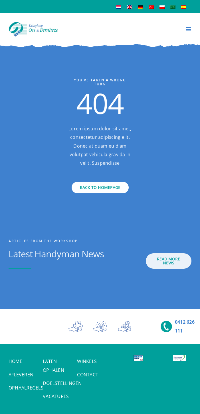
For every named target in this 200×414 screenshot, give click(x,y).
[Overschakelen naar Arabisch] (172, 7)
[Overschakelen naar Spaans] (183, 7)
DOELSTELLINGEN (62, 383)
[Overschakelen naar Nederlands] (118, 7)
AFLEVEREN (21, 375)
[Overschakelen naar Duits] (140, 7)
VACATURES (56, 396)
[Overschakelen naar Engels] (129, 7)
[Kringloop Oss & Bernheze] (33, 24)
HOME (15, 361)
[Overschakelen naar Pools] (162, 7)
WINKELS (87, 361)
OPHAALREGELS (26, 388)
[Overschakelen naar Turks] (151, 7)
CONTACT (87, 375)
